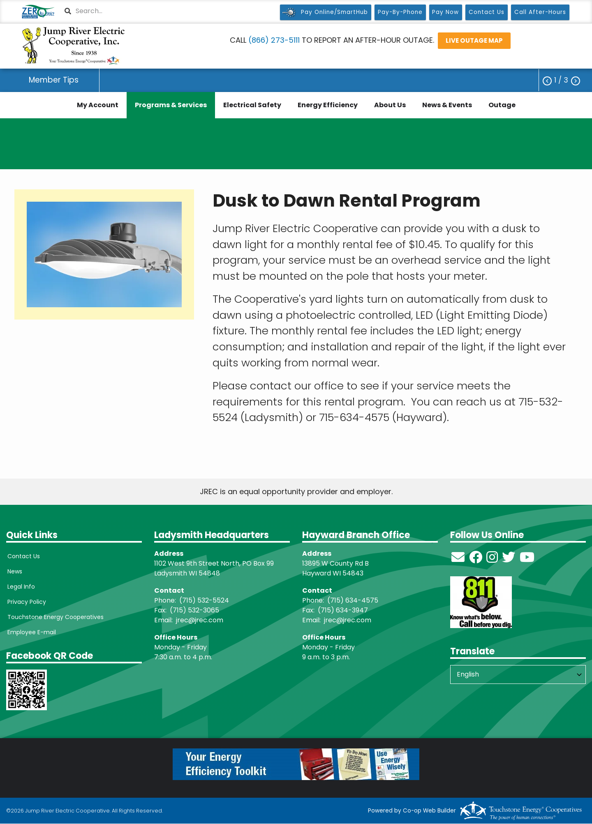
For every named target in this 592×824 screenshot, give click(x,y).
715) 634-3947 (344, 610)
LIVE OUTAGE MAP (474, 40)
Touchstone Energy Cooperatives (54, 617)
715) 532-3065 (196, 610)
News (13, 571)
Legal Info (20, 586)
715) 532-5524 (205, 600)
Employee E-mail (30, 632)
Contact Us (22, 556)
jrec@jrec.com (199, 620)
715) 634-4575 (354, 600)
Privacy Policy (25, 602)
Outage (502, 105)
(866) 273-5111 (274, 40)
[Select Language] (518, 674)
